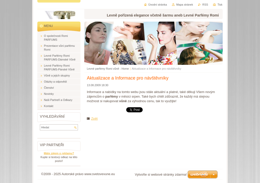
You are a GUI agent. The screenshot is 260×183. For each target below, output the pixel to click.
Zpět (94, 118)
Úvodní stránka (157, 4)
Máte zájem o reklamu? (59, 153)
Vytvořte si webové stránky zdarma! (161, 174)
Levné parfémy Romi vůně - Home (108, 68)
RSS (205, 4)
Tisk (219, 4)
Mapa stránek (184, 4)
